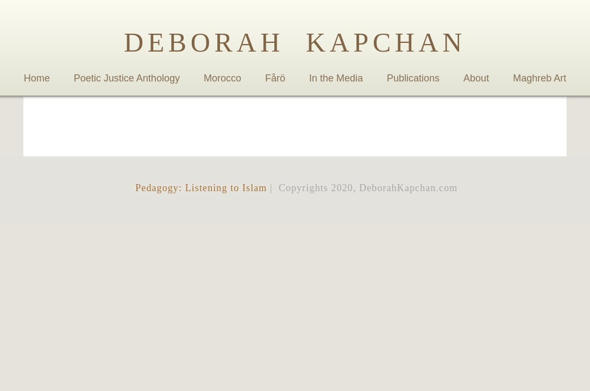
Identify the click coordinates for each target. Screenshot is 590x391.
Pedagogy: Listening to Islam (200, 187)
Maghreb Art (539, 78)
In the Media (336, 78)
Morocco (222, 78)
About (476, 78)
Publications (413, 78)
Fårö (275, 78)
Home (37, 78)
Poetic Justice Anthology (127, 78)
